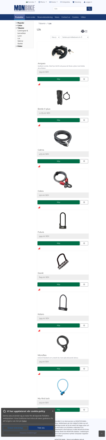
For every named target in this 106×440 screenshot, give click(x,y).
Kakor (24, 421)
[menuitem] (24, 23)
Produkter (19, 17)
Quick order (30, 17)
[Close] (52, 411)
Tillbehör (42, 24)
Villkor (83, 17)
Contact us (65, 17)
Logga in (88, 2)
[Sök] (70, 9)
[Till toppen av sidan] (102, 434)
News (57, 17)
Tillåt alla (41, 428)
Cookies (75, 17)
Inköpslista (65, 2)
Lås (50, 24)
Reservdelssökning (45, 17)
